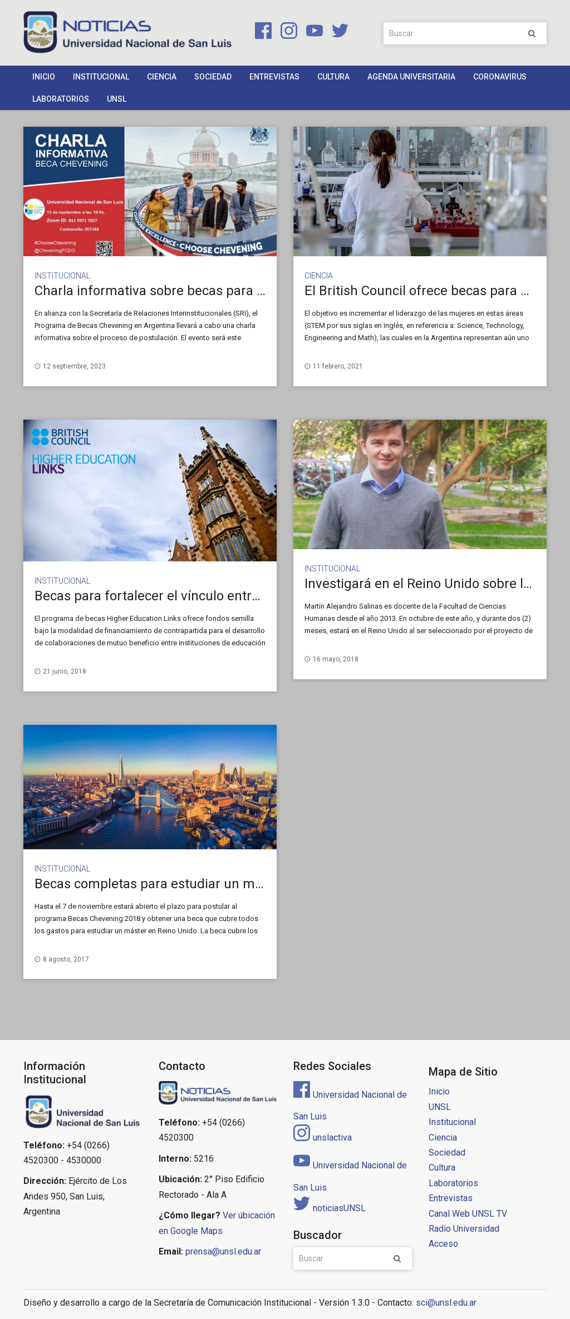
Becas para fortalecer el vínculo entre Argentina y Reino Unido (221, 596)
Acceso (443, 1243)
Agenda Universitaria (411, 76)
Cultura (333, 76)
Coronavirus (500, 76)
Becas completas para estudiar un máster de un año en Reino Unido (239, 884)
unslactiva (322, 1137)
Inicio (43, 76)
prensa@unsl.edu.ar (223, 1251)
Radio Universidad (464, 1228)
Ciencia (161, 76)
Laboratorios (60, 98)
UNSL (116, 98)
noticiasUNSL (329, 1208)
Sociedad (213, 76)
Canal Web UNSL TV (468, 1213)
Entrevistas (274, 76)
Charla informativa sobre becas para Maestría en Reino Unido (219, 290)
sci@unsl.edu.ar (446, 1302)
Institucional (101, 76)
